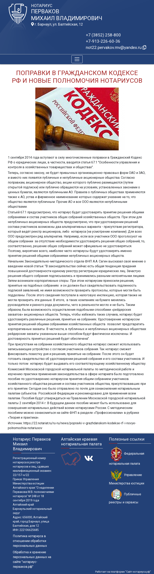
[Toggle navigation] (77, 59)
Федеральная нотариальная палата (126, 455)
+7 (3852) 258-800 (103, 35)
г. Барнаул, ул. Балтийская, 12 (57, 24)
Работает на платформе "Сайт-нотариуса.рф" (123, 571)
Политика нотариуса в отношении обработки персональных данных (30, 541)
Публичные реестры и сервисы (125, 496)
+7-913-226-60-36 (103, 41)
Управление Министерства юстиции (126, 477)
